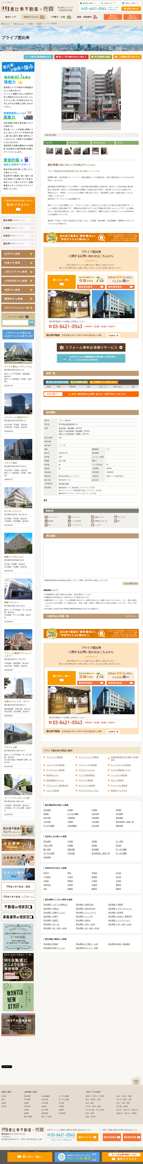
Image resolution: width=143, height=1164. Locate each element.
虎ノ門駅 (44, 1110)
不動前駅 (71, 818)
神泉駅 (46, 814)
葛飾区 (118, 889)
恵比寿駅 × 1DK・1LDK (85, 924)
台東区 (46, 881)
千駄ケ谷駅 (48, 845)
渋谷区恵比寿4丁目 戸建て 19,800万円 (124, 758)
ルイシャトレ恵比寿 (87, 785)
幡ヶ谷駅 (47, 849)
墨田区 (70, 881)
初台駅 (118, 845)
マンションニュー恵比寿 (89, 757)
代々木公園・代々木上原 (95, 1110)
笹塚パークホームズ (13, 557)
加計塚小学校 (64, 484)
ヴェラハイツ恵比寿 (54, 757)
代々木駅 (119, 841)
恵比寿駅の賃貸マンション (54, 948)
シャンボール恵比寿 (119, 775)
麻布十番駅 (28, 1117)
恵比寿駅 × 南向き (83, 920)
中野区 (70, 885)
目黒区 (94, 873)
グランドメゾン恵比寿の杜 (57, 785)
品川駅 (61, 1103)
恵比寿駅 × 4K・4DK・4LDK (87, 928)
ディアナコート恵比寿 (55, 770)
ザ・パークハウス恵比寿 (121, 765)
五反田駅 (47, 810)
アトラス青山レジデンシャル (18, 366)
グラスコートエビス (87, 770)
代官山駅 (95, 814)
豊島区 (118, 885)
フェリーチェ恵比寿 (119, 785)
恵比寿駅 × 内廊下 (50, 916)
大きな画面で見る (130, 584)
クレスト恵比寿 (52, 791)
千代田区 (47, 877)
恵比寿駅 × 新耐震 (115, 904)
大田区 (118, 881)
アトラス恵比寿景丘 (87, 775)
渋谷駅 (94, 810)
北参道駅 (47, 857)
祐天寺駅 (47, 818)
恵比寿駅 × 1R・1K (51, 924)
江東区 (94, 881)
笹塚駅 (70, 845)
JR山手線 (62, 428)
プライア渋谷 (10, 463)
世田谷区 (47, 885)
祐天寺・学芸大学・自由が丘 (127, 1110)
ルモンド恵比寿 (117, 780)
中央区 (70, 877)
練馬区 (94, 889)
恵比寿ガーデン (52, 775)
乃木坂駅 (95, 822)
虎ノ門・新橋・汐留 (124, 1099)
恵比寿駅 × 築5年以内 (85, 904)
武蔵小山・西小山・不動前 (126, 1113)
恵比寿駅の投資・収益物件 (119, 944)
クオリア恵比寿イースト (121, 770)
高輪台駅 (119, 826)
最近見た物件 (90, 3)
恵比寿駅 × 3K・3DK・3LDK (55, 928)
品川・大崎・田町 (123, 1103)
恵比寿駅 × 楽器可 (50, 920)
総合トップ (5, 23)
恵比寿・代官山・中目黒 (95, 1096)
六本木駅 (47, 822)
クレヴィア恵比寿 (86, 780)
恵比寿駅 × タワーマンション (120, 909)
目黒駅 (70, 810)
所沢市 (46, 873)
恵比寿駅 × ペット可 (84, 916)
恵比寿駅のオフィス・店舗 (87, 948)
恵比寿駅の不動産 (50, 944)
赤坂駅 (43, 1106)
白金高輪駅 (72, 826)
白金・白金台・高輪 (124, 1096)
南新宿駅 (71, 849)
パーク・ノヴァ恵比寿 (88, 765)
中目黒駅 (119, 814)
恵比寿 (39, 23)
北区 (45, 889)
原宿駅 (118, 810)
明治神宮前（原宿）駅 (125, 822)
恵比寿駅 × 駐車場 (115, 912)
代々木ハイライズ (12, 511)
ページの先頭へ (136, 1080)
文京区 (118, 877)
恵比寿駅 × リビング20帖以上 (55, 904)
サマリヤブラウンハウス (89, 791)
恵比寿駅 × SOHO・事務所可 (120, 916)
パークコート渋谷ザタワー (16, 417)
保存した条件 (132, 3)
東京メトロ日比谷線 (66, 431)
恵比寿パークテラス (119, 791)
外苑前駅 (95, 818)
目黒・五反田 (91, 1117)
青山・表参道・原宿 (93, 1099)
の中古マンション (14, 220)
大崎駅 (61, 1106)
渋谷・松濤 (90, 1113)
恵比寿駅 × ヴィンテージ (86, 912)
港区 (69, 873)
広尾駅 (78, 434)
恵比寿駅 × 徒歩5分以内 (85, 909)
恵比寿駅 (71, 428)
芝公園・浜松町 (122, 1106)
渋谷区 (30, 23)
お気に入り (110, 3)
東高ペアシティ (11, 602)
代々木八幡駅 (73, 814)
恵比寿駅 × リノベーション (119, 920)
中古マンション (18, 23)
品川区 (118, 873)
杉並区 (94, 885)
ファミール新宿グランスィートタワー (18, 654)
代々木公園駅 (48, 826)
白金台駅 (95, 826)
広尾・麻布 (90, 1103)
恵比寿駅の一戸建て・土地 (87, 944)
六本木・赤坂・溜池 (93, 1106)
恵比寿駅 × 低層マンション (54, 912)
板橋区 (70, 889)
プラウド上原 (10, 747)
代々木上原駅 (48, 853)
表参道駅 (119, 818)
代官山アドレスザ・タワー (16, 701)
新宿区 (94, 877)
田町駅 (61, 1110)
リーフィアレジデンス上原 (16, 798)
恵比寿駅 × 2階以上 (51, 909)
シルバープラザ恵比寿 (55, 765)
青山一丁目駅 (46, 1117)
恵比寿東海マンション (55, 780)
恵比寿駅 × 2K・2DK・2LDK (120, 924)
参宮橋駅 (95, 849)
